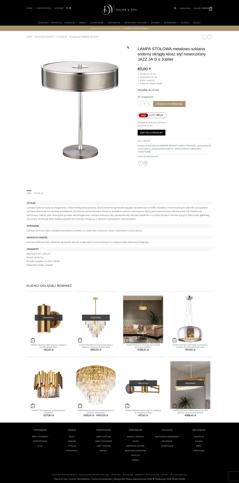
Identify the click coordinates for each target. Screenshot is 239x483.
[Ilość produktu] (144, 104)
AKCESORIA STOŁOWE (136, 22)
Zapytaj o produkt (151, 132)
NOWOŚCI (43, 23)
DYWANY (156, 22)
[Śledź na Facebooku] (67, 8)
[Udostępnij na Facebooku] (140, 163)
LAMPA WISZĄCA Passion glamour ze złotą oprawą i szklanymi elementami (190, 411)
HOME (29, 8)
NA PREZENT (171, 22)
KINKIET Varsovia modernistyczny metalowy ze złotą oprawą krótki (48, 346)
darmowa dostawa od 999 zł (105, 28)
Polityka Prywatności (64, 475)
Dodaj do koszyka (169, 104)
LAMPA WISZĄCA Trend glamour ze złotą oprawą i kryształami (143, 346)
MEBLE (83, 22)
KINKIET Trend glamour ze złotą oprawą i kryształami (48, 411)
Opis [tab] (29, 193)
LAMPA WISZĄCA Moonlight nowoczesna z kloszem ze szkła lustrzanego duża (190, 346)
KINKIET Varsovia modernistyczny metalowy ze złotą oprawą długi (143, 411)
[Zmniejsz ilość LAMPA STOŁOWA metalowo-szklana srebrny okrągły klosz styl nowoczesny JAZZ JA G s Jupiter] (139, 104)
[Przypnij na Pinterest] (145, 163)
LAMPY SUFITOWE (103, 437)
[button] (184, 8)
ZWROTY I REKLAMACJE (147, 475)
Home (29, 37)
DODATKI (135, 460)
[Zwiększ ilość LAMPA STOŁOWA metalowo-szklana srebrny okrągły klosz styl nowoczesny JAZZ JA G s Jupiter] (149, 104)
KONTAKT (59, 8)
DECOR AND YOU (178, 475)
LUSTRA (135, 441)
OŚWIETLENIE (98, 22)
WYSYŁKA (116, 475)
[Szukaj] (175, 8)
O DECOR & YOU (43, 8)
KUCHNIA (199, 441)
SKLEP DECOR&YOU (44, 37)
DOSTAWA (128, 475)
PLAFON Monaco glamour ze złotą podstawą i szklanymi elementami (95, 411)
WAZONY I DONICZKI (135, 437)
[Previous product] (209, 37)
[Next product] (204, 37)
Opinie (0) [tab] (38, 193)
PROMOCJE (56, 23)
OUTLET (197, 23)
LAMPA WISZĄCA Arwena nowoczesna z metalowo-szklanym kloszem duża (96, 346)
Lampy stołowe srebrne (162, 149)
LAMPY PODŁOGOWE (103, 441)
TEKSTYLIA (135, 455)
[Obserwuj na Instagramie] (70, 8)
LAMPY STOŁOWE (187, 146)
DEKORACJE (115, 22)
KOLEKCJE (70, 22)
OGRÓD (186, 22)
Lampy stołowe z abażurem (187, 149)
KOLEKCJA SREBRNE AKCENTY (84, 37)
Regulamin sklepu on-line (94, 475)
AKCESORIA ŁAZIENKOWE (135, 451)
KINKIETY (104, 451)
